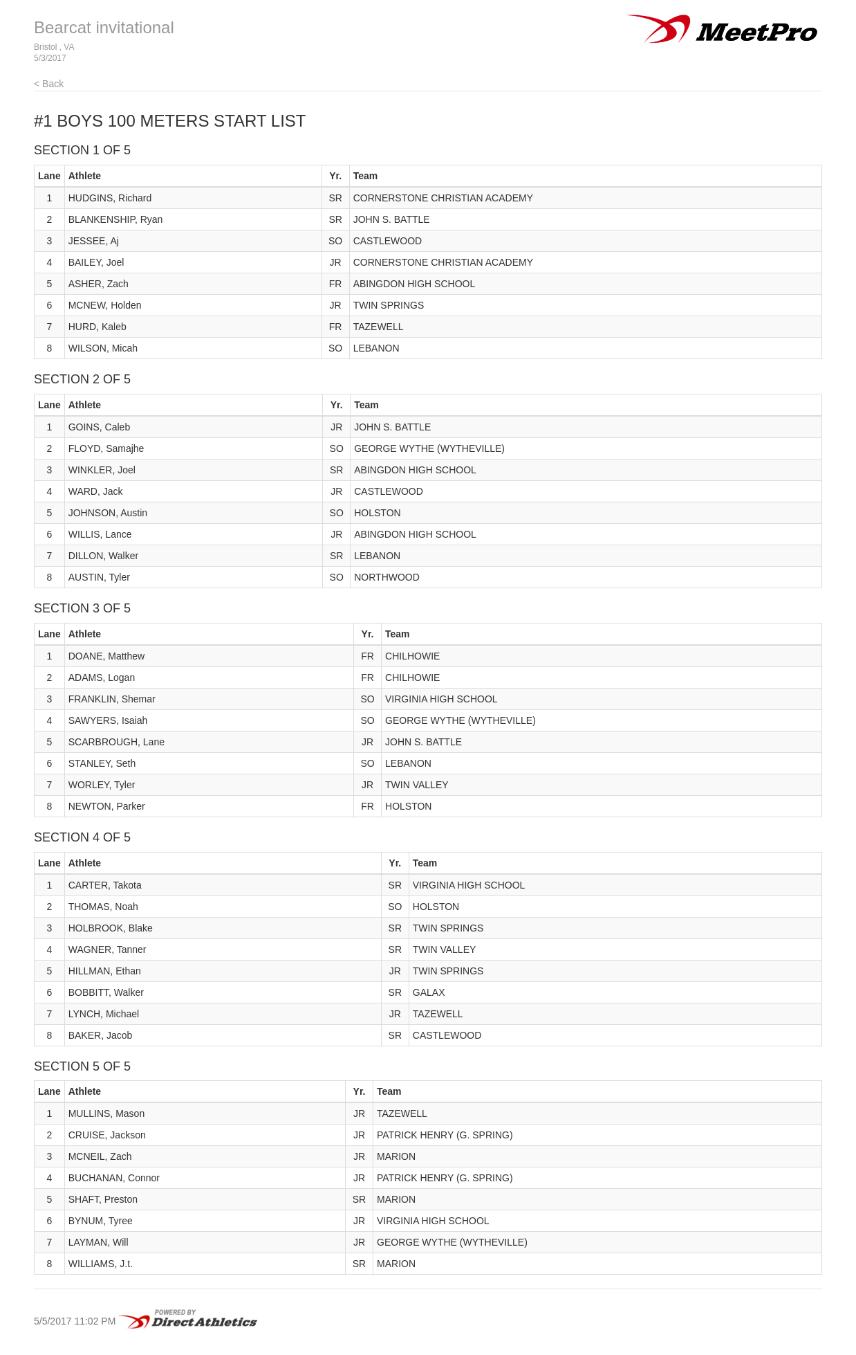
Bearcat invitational (104, 27)
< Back (49, 83)
